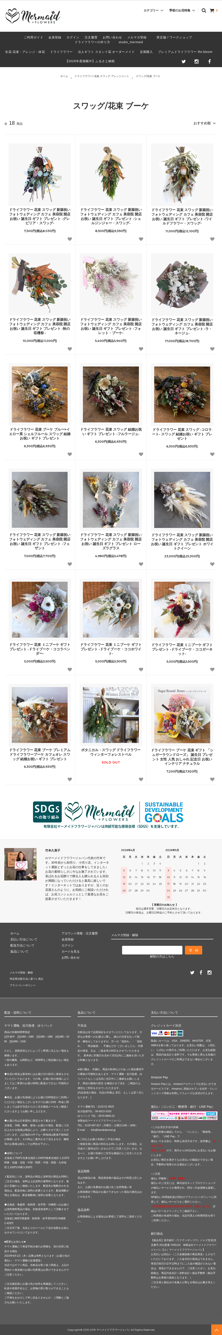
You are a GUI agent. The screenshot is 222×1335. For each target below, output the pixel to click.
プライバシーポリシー (24, 985)
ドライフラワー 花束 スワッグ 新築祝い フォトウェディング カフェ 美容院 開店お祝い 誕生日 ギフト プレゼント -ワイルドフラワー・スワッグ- (182, 215)
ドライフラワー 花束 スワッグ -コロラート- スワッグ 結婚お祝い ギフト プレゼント (182, 432)
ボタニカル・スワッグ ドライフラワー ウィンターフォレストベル (111, 751)
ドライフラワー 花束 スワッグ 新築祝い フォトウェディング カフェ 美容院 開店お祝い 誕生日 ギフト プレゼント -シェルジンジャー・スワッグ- (110, 214)
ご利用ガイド (33, 37)
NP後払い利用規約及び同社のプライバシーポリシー (181, 1197)
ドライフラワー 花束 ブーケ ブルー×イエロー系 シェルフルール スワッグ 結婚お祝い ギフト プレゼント (39, 432)
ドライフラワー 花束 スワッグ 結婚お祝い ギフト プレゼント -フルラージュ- (110, 430)
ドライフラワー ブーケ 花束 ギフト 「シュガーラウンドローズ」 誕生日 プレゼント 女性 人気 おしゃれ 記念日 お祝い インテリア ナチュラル (182, 755)
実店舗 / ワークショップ (174, 37)
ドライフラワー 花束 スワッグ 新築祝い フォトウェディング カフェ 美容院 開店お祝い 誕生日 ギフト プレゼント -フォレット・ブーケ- (110, 324)
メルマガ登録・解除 (22, 972)
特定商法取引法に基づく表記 (28, 978)
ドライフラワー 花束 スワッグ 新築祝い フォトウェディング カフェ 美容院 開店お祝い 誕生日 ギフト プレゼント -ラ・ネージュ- (182, 324)
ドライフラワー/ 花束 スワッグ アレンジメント (102, 76)
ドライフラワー (61, 52)
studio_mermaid (132, 42)
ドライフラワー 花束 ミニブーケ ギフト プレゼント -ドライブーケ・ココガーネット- (182, 647)
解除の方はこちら (162, 954)
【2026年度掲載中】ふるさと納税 (90, 61)
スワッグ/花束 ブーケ (148, 76)
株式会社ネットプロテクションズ (196, 1183)
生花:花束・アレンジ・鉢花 (25, 52)
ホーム (64, 76)
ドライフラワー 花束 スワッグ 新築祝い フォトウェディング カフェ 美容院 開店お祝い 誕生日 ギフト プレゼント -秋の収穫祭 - (39, 324)
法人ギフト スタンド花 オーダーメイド (106, 52)
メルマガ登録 (137, 37)
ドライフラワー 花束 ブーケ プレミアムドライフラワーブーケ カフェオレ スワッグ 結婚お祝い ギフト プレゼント (39, 753)
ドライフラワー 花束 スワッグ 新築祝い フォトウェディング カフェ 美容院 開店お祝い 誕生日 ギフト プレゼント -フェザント (39, 539)
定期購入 (146, 52)
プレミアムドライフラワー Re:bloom (185, 52)
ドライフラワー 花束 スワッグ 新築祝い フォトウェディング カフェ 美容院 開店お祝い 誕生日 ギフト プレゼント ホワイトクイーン (182, 540)
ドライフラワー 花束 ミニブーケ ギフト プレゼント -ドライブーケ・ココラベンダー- (39, 647)
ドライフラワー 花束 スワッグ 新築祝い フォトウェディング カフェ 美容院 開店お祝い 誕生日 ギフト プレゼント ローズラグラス (110, 539)
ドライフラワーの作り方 (94, 42)
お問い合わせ (112, 37)
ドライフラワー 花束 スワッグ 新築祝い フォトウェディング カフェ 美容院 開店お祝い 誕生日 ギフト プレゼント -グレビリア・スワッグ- (39, 214)
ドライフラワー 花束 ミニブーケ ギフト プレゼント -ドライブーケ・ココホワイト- (110, 647)
